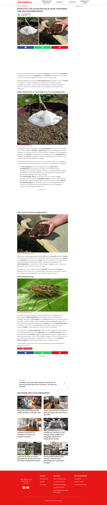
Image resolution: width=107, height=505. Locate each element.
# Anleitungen (27, 348)
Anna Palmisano (27, 14)
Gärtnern (59, 2)
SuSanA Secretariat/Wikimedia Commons (25, 253)
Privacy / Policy (78, 482)
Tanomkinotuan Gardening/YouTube (24, 145)
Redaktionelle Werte (60, 484)
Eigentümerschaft (59, 487)
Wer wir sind (44, 479)
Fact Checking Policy (60, 479)
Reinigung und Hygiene (84, 2)
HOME (18, 6)
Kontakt (42, 482)
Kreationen (72, 2)
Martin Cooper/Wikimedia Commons (24, 312)
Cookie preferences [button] (80, 484)
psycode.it (43, 484)
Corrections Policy (59, 482)
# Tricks (20, 348)
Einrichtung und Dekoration (47, 2)
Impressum (77, 479)
